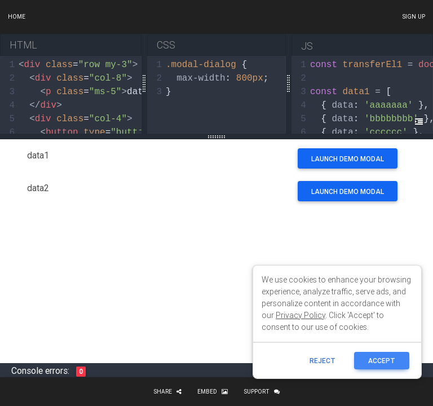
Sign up (413, 16)
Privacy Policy (300, 315)
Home (16, 16)
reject (322, 360)
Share (167, 391)
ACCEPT (381, 360)
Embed (212, 391)
